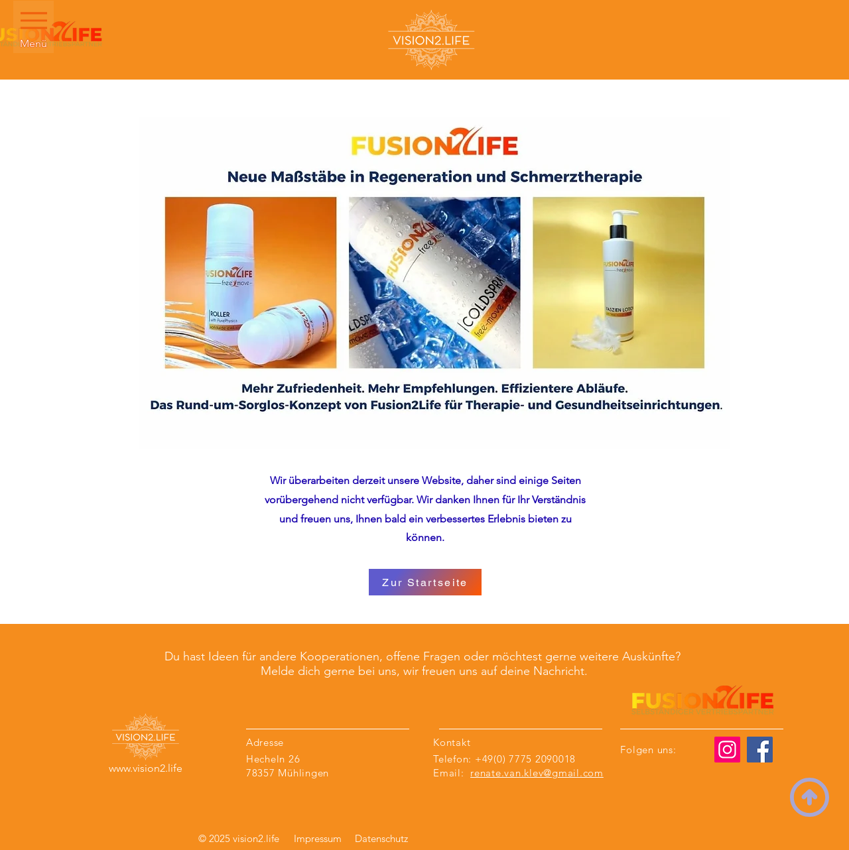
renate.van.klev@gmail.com (537, 772)
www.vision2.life (145, 768)
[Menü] (33, 27)
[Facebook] (760, 749)
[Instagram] (727, 749)
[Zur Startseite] (425, 582)
